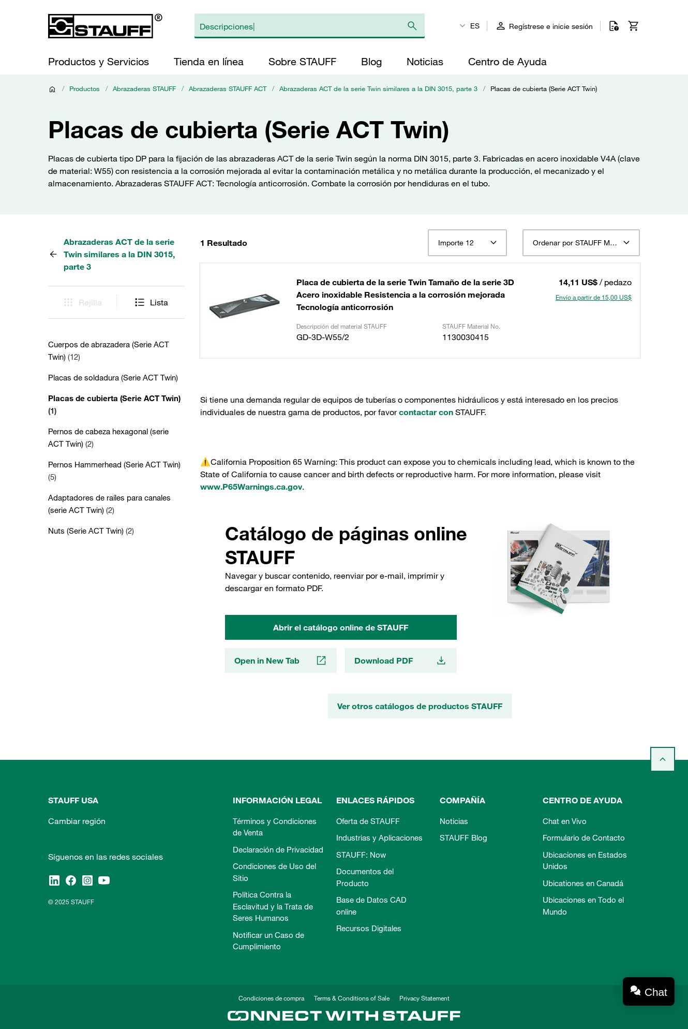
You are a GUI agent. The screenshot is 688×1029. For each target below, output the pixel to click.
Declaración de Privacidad (278, 849)
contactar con (426, 412)
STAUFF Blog (463, 837)
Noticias (454, 821)
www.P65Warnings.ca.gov (251, 486)
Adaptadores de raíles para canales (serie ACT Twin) (109, 503)
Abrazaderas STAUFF (144, 88)
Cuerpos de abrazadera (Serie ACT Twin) (108, 350)
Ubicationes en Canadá (583, 883)
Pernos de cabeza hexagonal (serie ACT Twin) (108, 437)
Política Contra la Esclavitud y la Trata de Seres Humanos (273, 906)
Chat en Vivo (565, 821)
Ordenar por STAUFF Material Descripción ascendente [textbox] (581, 242)
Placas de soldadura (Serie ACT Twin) (113, 377)
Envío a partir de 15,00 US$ (594, 297)
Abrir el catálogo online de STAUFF (340, 627)
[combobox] (467, 243)
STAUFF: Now (361, 854)
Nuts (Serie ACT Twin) (91, 530)
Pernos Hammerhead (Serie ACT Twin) (114, 470)
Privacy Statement (424, 998)
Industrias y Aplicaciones (379, 837)
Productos (84, 88)
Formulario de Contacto (584, 837)
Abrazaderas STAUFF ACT (227, 88)
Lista (150, 302)
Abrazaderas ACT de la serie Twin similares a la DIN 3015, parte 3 (378, 88)
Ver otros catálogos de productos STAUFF (419, 706)
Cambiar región (77, 821)
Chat (656, 992)
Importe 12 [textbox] (456, 242)
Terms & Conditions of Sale (352, 998)
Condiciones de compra (271, 998)
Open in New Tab (280, 660)
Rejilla (82, 302)
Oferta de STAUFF (368, 821)
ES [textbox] (475, 26)
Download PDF (400, 660)
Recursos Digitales (368, 928)
